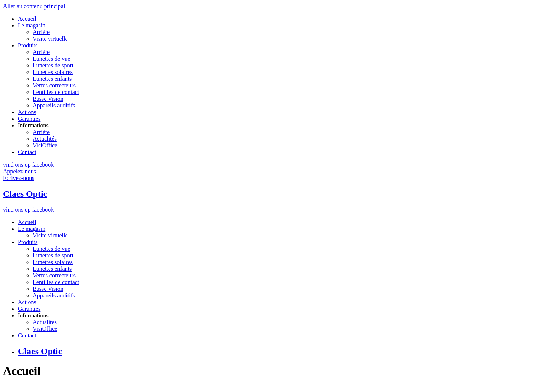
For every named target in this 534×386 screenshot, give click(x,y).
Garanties (29, 119)
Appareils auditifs (54, 105)
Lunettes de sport (53, 65)
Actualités (45, 139)
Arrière (41, 32)
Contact (27, 152)
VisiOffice (45, 145)
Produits (27, 45)
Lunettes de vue (51, 59)
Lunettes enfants (52, 79)
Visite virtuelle (50, 39)
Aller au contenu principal (34, 6)
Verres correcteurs (54, 85)
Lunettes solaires (53, 72)
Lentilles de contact (56, 92)
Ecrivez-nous (18, 178)
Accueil (27, 19)
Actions (27, 112)
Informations (33, 125)
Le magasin (31, 25)
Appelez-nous (19, 171)
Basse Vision (48, 99)
